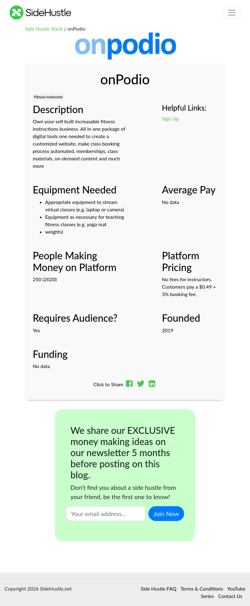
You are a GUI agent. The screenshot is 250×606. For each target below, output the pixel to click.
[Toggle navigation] (231, 12)
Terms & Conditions (201, 588)
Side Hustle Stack (44, 29)
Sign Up (170, 118)
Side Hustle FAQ (158, 588)
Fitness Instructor (48, 97)
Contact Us (230, 596)
